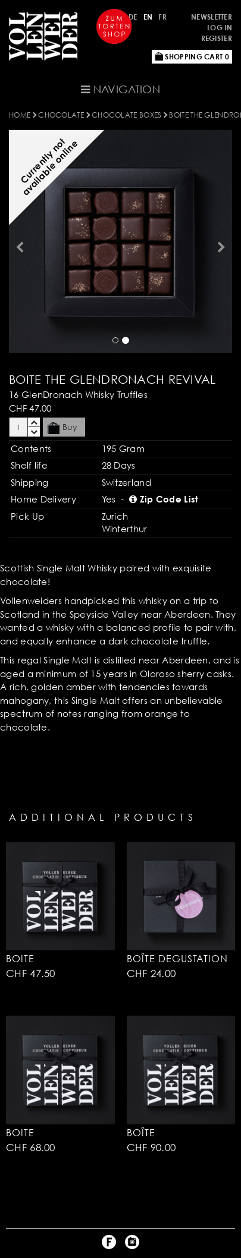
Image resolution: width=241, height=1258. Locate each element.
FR (162, 16)
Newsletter (211, 16)
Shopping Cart (192, 56)
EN (148, 16)
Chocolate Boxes (127, 114)
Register (216, 38)
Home (19, 114)
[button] (18, 241)
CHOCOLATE (61, 114)
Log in (219, 27)
